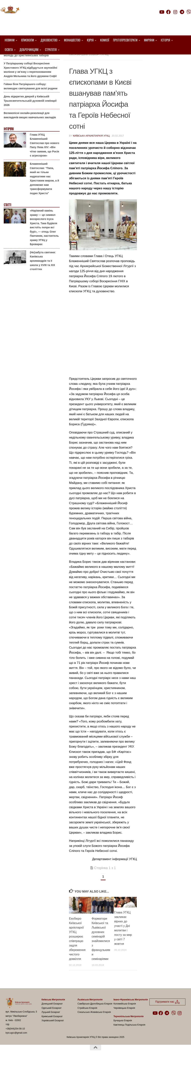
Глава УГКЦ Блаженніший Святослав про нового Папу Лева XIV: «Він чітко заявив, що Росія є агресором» (44, 164)
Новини (10, 40)
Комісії (104, 40)
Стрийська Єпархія (87, 1027)
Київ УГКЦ (92, 69)
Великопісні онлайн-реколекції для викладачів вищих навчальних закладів (30, 134)
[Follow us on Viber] (189, 12)
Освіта (9, 49)
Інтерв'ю (8, 148)
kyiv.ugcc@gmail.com (16, 1052)
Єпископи (27, 40)
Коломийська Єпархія (124, 1022)
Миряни (149, 40)
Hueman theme (50, 1072)
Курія (90, 40)
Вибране (76, 69)
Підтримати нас (165, 19)
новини (108, 69)
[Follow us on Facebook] (168, 12)
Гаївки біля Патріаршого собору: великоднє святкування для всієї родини (30, 105)
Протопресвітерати (125, 40)
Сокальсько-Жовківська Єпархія (94, 1031)
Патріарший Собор (84, 73)
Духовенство (48, 40)
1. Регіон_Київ (111, 64)
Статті (7, 224)
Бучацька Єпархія (122, 1039)
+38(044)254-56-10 (15, 1047)
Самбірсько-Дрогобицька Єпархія (95, 1022)
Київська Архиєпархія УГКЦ (91, 154)
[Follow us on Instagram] (175, 12)
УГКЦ (104, 73)
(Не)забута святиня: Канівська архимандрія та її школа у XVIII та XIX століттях (43, 279)
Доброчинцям (28, 49)
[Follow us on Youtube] (161, 12)
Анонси (8, 60)
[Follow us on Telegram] (182, 12)
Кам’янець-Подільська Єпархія (129, 1044)
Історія (165, 40)
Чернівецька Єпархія (124, 1027)
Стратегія (51, 49)
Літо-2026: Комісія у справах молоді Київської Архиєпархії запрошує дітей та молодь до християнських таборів (30, 70)
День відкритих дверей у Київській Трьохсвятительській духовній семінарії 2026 (30, 119)
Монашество (72, 40)
